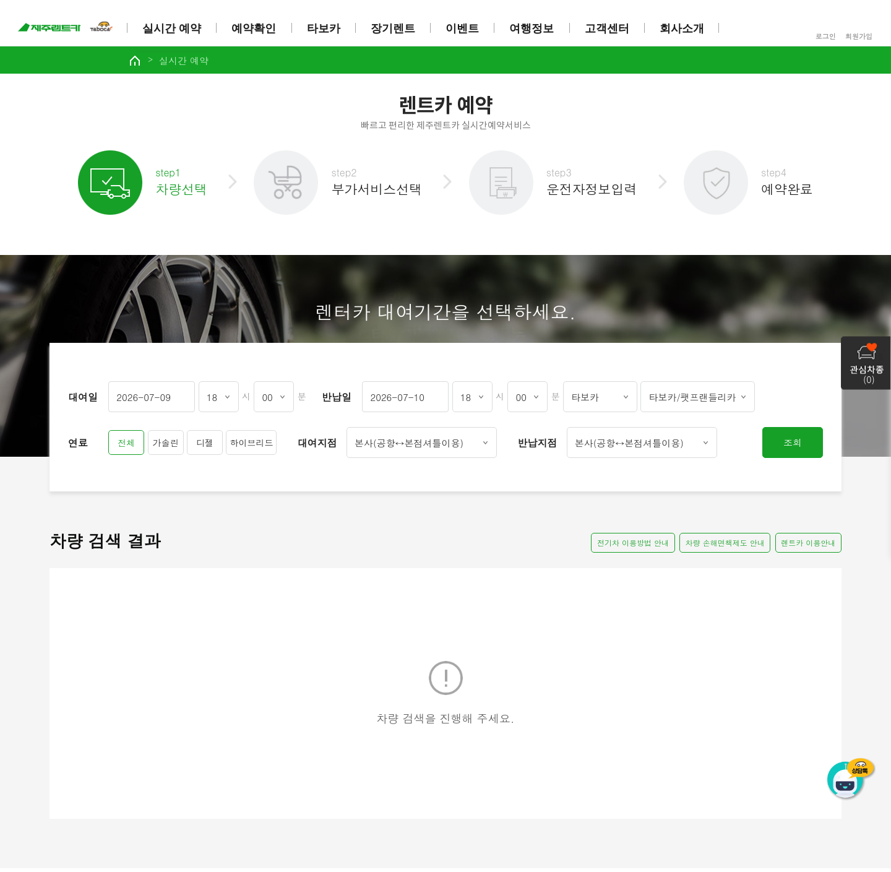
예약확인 (255, 28)
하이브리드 (251, 446)
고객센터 (608, 28)
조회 (793, 446)
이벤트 (464, 28)
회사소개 (683, 28)
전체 (126, 446)
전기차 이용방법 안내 (629, 546)
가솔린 (166, 446)
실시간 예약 (173, 28)
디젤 (204, 446)
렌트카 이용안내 (807, 546)
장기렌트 (394, 28)
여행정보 (533, 28)
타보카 (325, 28)
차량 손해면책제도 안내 (722, 546)
